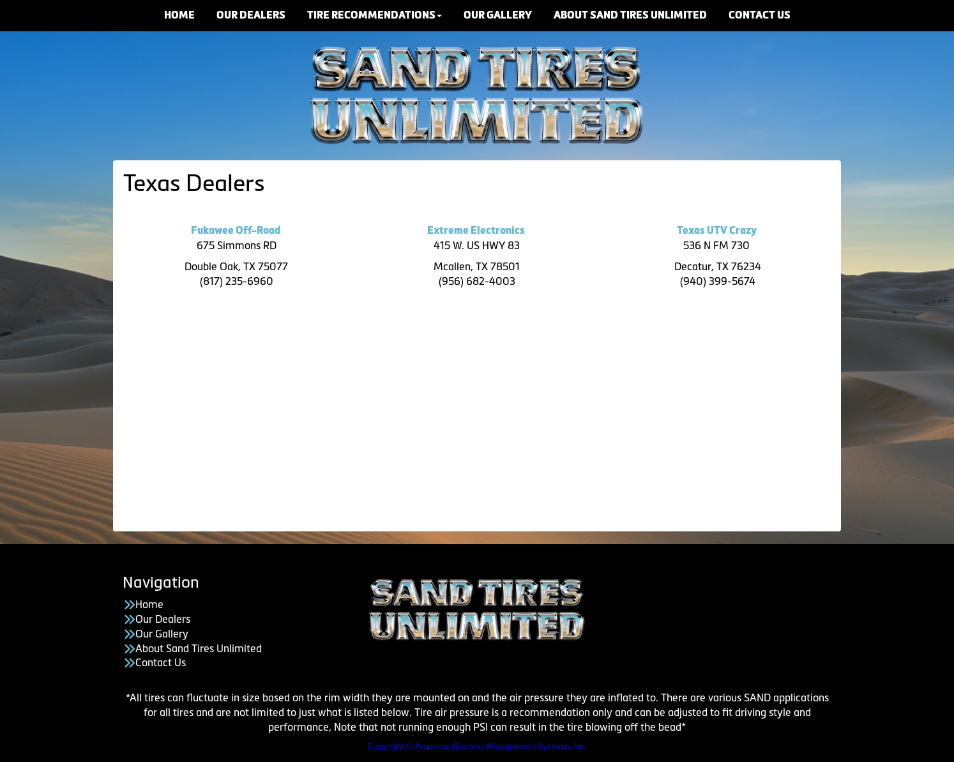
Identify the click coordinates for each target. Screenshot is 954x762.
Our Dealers (162, 619)
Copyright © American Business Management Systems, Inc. (477, 746)
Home (149, 604)
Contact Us (160, 662)
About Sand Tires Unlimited (198, 648)
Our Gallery (161, 633)
